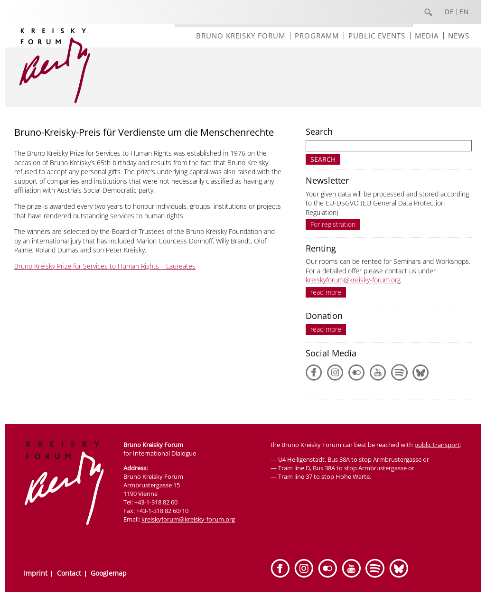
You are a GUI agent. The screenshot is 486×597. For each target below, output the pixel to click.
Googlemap (109, 573)
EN (464, 12)
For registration (332, 224)
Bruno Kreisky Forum (240, 35)
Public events (376, 35)
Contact (69, 573)
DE (449, 12)
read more (325, 292)
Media (427, 35)
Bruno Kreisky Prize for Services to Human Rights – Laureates (105, 266)
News (458, 35)
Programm (317, 35)
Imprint (35, 573)
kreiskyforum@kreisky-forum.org (353, 279)
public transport (437, 444)
